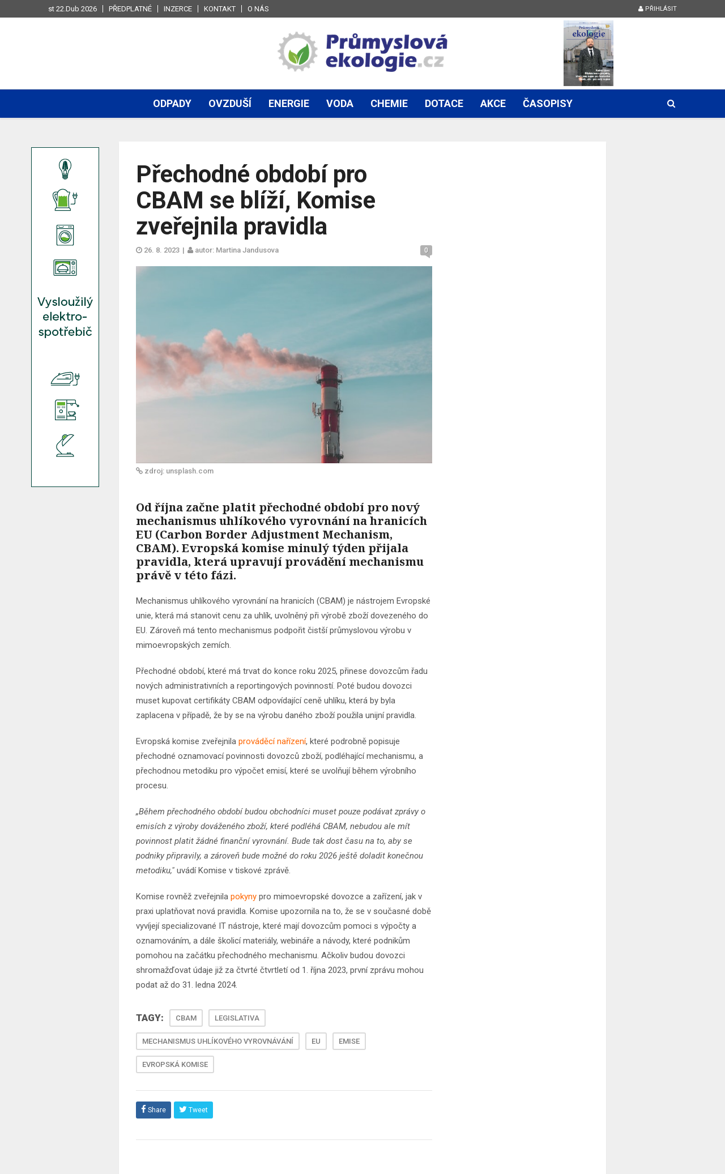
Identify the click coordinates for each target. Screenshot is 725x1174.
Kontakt (220, 9)
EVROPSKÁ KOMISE (175, 1064)
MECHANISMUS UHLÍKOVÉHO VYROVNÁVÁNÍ (217, 1041)
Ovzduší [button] (229, 103)
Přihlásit (657, 8)
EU (316, 1041)
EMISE (349, 1041)
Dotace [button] (444, 103)
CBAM (186, 1018)
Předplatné (130, 9)
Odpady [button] (172, 103)
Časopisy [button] (548, 103)
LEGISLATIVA (237, 1018)
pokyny (244, 896)
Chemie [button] (389, 103)
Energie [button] (288, 103)
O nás (258, 9)
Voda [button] (339, 103)
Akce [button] (493, 103)
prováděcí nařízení (272, 741)
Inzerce (178, 9)
